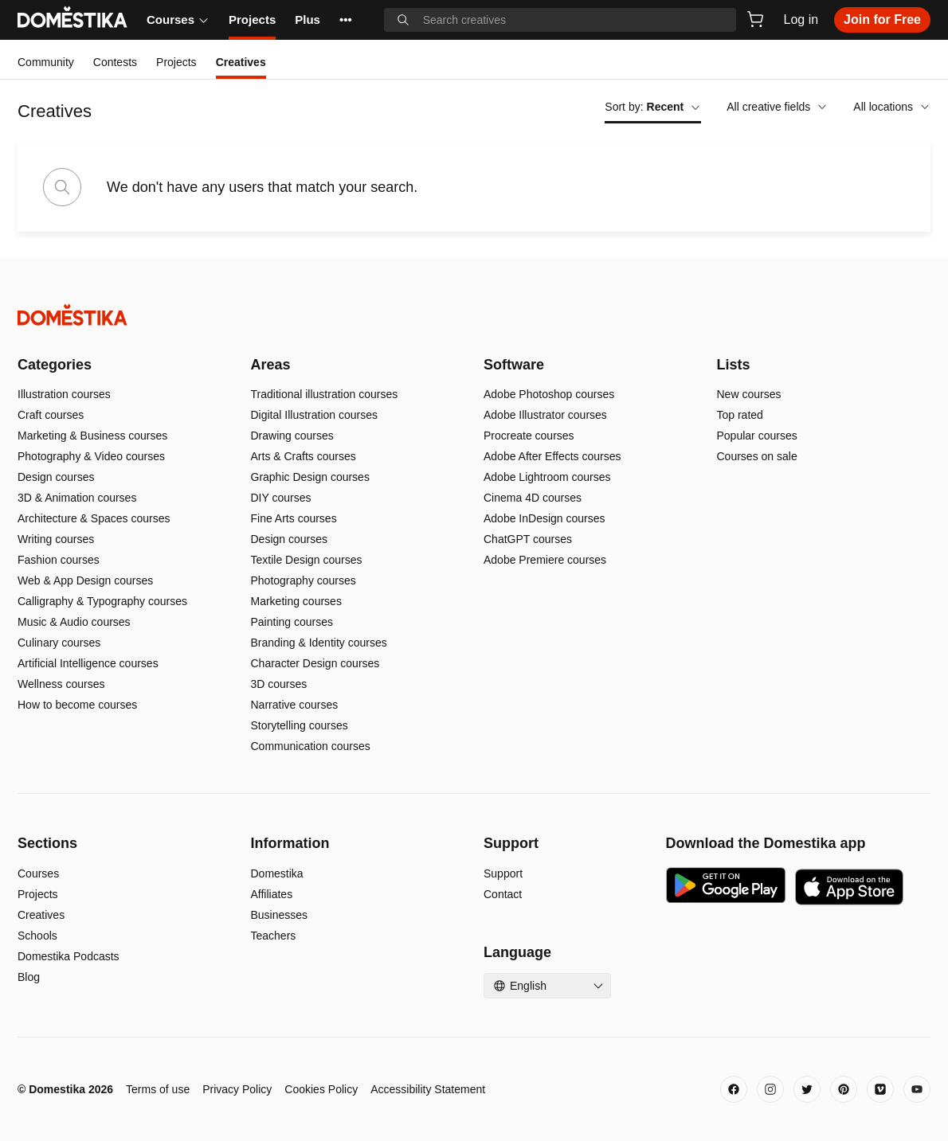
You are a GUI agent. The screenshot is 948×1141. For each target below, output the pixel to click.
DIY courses (281, 497)
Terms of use (158, 1089)
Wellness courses (61, 684)
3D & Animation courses (77, 497)
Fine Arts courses (294, 518)
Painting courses (292, 621)
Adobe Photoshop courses (549, 394)
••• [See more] (345, 19)
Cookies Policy (321, 1089)
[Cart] (755, 19)
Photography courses (303, 580)
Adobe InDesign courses (544, 518)
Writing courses (56, 539)
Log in (801, 19)
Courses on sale (757, 456)
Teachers (273, 935)
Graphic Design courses (310, 477)
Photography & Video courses (91, 456)
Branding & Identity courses (319, 642)
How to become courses (77, 704)
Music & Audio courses (74, 621)
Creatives (41, 915)
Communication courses (310, 746)
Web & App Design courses (85, 580)
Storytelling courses (299, 725)
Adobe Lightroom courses (547, 477)
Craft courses (51, 414)
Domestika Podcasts (68, 956)
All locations (891, 106)
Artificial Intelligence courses (88, 663)
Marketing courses (296, 601)
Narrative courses (295, 704)
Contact (503, 894)
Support (503, 873)
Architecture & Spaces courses (94, 518)
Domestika (277, 873)
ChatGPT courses (528, 539)
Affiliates (272, 894)
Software (514, 365)
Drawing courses (292, 435)
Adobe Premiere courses (545, 559)
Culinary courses (59, 642)
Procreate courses (529, 435)
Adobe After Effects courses (552, 456)
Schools (37, 935)
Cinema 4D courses (533, 497)
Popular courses (757, 435)
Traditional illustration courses (324, 394)
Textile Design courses (306, 559)
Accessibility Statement (427, 1089)
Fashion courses (59, 559)
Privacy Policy (237, 1089)
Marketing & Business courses (92, 435)
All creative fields (777, 106)
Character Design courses (315, 663)
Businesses (279, 915)
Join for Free (882, 19)
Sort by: (653, 107)
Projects (252, 19)
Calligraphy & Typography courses (102, 601)
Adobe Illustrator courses (545, 414)
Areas (271, 365)
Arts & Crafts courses (303, 456)
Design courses (56, 477)
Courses (178, 19)
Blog (29, 977)
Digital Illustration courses (314, 414)
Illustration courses (64, 394)
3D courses (279, 684)
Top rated (740, 414)
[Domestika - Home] (474, 314)
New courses (749, 394)
